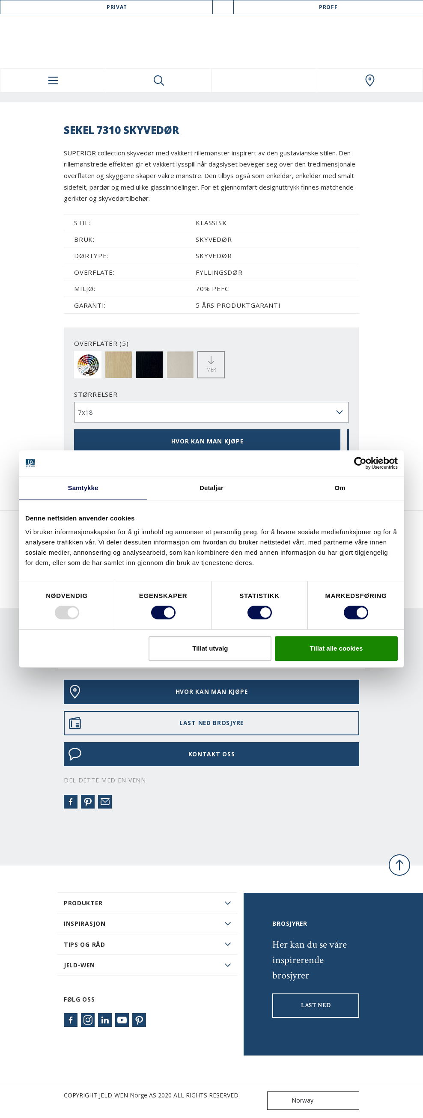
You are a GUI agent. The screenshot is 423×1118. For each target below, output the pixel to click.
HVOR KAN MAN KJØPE (207, 441)
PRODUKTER (83, 903)
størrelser (96, 394)
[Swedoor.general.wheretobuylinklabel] (370, 80)
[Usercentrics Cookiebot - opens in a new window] (360, 463)
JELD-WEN (79, 965)
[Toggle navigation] (53, 80)
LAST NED (316, 1005)
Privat (117, 7)
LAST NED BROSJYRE (156, 723)
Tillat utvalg (210, 648)
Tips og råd (84, 944)
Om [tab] (339, 487)
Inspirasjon (85, 923)
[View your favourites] (265, 80)
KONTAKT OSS (151, 754)
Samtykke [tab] (83, 487)
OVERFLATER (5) (101, 343)
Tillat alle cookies (336, 648)
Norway (292, 1100)
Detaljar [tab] (211, 487)
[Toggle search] (159, 80)
